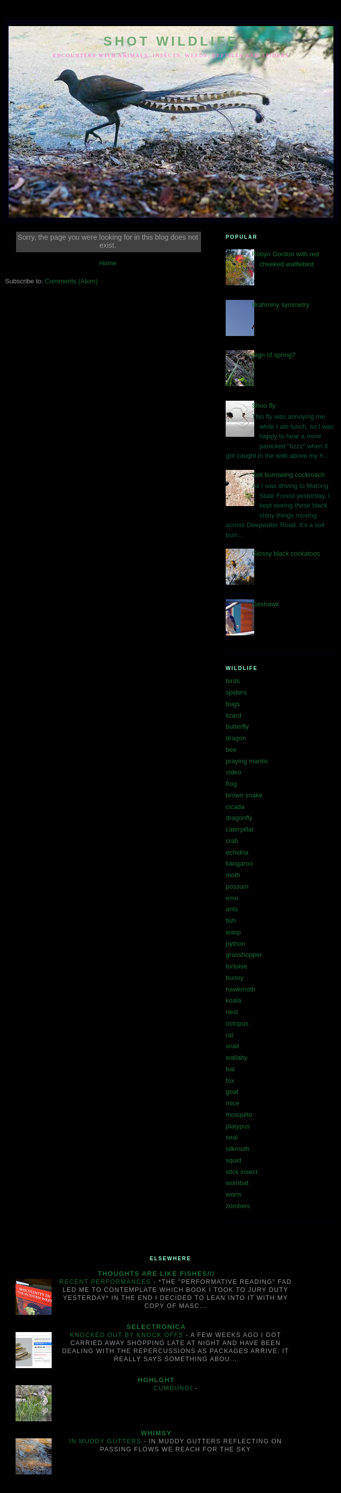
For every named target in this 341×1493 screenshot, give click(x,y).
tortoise (236, 966)
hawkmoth (240, 989)
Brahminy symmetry (280, 304)
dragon (236, 738)
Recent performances (106, 1281)
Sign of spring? (273, 355)
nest (232, 1012)
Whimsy (156, 1433)
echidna (237, 852)
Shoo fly (263, 405)
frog (231, 783)
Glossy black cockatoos (286, 553)
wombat (237, 1183)
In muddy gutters (106, 1441)
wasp (233, 932)
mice (232, 1103)
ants (232, 909)
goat (232, 1091)
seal (232, 1137)
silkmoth (238, 1148)
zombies (238, 1206)
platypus (238, 1126)
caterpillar (240, 829)
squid (233, 1160)
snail (232, 1046)
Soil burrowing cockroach (288, 474)
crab (232, 841)
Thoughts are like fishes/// (156, 1273)
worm (234, 1194)
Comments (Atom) (71, 281)
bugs (233, 704)
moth (233, 875)
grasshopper (244, 954)
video (233, 772)
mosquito (239, 1114)
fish (231, 920)
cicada (235, 806)
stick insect (242, 1172)
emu (232, 898)
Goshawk (265, 604)
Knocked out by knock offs (128, 1335)
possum (237, 886)
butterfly (237, 726)
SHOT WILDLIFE (171, 41)
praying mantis (247, 761)
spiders (236, 692)
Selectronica (156, 1327)
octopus (237, 1023)
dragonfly (239, 817)
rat (229, 1035)
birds (233, 681)
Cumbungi (174, 1388)
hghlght (156, 1380)
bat (230, 1069)
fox (230, 1080)
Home (108, 263)
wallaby (236, 1057)
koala (233, 1000)
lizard (233, 715)
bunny (234, 977)
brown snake (244, 795)
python (235, 943)
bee (231, 749)
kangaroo (239, 863)
